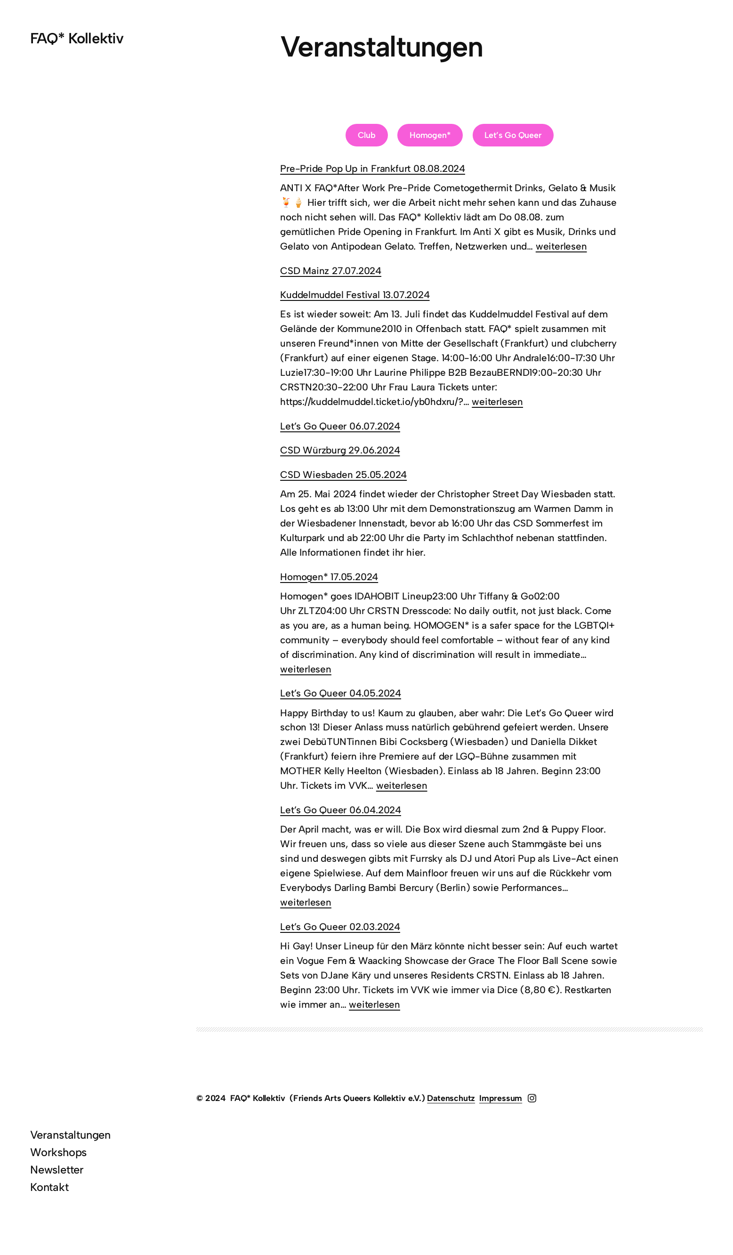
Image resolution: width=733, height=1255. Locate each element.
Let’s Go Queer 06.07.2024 (340, 426)
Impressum (500, 1098)
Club (367, 135)
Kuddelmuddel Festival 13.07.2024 (354, 294)
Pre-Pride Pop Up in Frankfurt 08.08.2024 (372, 168)
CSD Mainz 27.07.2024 (330, 270)
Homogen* (430, 135)
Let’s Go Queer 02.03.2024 (340, 926)
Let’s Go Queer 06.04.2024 (340, 810)
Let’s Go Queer (512, 135)
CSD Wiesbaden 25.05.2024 (343, 474)
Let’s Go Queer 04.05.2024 (340, 693)
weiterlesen (561, 246)
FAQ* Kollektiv (76, 38)
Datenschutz (451, 1098)
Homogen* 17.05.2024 (329, 577)
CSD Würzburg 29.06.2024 (340, 450)
